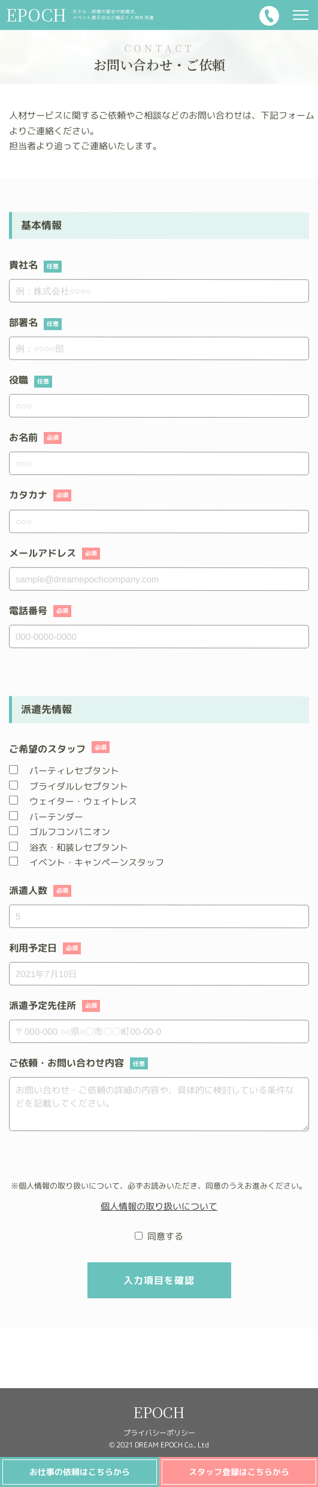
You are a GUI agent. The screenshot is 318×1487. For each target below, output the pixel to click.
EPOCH (159, 1411)
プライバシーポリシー (159, 1433)
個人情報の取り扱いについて (159, 1205)
